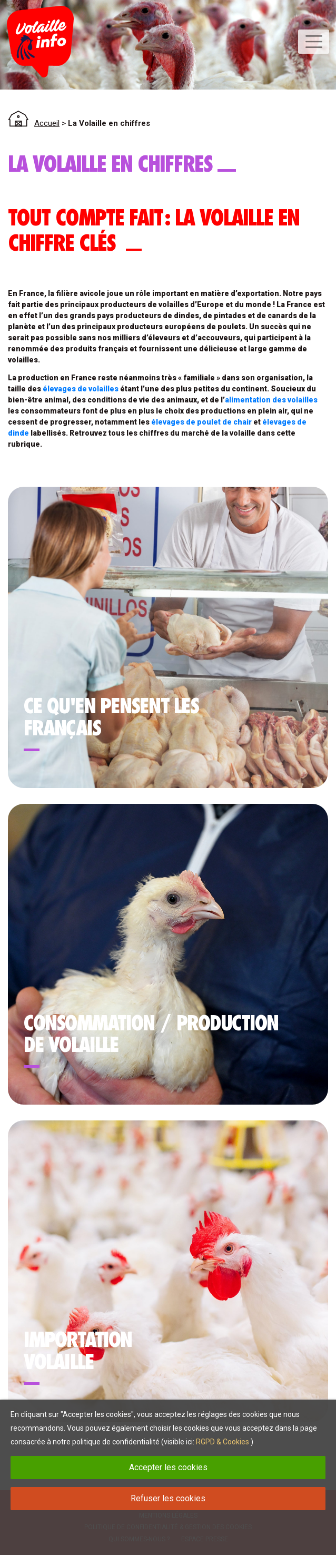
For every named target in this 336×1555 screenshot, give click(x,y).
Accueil (47, 123)
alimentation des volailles (271, 400)
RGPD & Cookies (222, 1442)
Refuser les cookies (168, 1498)
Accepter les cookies (168, 1467)
